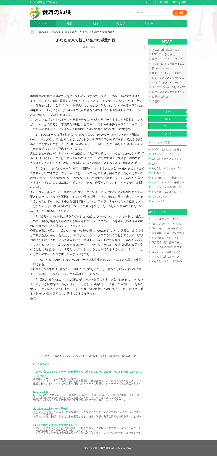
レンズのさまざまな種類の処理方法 (172, 77)
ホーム (43, 23)
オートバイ (158, 201)
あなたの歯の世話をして (166, 49)
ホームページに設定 (157, 2)
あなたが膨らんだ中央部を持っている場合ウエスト (180, 237)
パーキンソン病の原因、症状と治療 (172, 187)
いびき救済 (158, 173)
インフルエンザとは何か (165, 219)
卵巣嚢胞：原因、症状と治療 (168, 233)
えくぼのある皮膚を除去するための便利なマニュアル (182, 247)
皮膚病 (156, 101)
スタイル (147, 23)
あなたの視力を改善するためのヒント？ (174, 92)
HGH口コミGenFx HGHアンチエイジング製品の (179, 73)
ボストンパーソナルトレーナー (169, 154)
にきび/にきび (159, 196)
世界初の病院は (161, 96)
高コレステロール (162, 68)
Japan (55, 32)
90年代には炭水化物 (163, 54)
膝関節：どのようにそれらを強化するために (177, 149)
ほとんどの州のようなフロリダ (169, 256)
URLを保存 (179, 2)
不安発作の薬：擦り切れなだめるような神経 (177, 242)
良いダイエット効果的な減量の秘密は (173, 228)
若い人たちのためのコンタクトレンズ (173, 159)
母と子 (121, 23)
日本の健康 (42, 32)
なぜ (154, 163)
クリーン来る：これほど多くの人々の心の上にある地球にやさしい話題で (76, 356)
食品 (95, 23)
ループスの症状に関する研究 (168, 87)
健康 (69, 23)
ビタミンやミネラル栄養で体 (168, 182)
